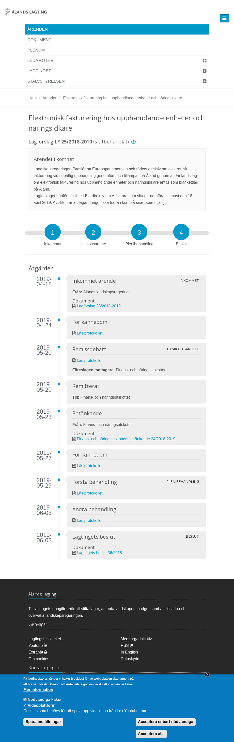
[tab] (52, 232)
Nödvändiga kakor (45, 703)
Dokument (39, 39)
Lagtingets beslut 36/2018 (99, 553)
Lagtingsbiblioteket (45, 639)
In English (129, 652)
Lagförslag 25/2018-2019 (99, 306)
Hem (33, 98)
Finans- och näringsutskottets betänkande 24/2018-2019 (126, 439)
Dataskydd (130, 659)
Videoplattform (42, 709)
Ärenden (37, 29)
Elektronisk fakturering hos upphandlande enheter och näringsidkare (122, 98)
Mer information (38, 693)
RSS (127, 645)
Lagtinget (39, 71)
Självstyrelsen (46, 81)
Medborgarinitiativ (136, 639)
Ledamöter (40, 60)
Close (207, 679)
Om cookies (39, 659)
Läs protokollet (89, 333)
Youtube (38, 645)
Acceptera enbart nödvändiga (165, 726)
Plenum (36, 50)
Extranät (38, 652)
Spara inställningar (43, 726)
